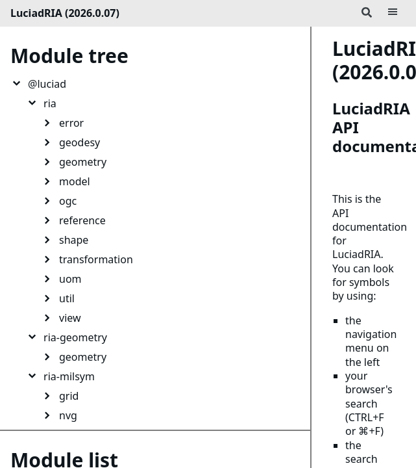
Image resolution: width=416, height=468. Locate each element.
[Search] (367, 13)
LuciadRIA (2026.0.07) (64, 13)
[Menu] (393, 13)
